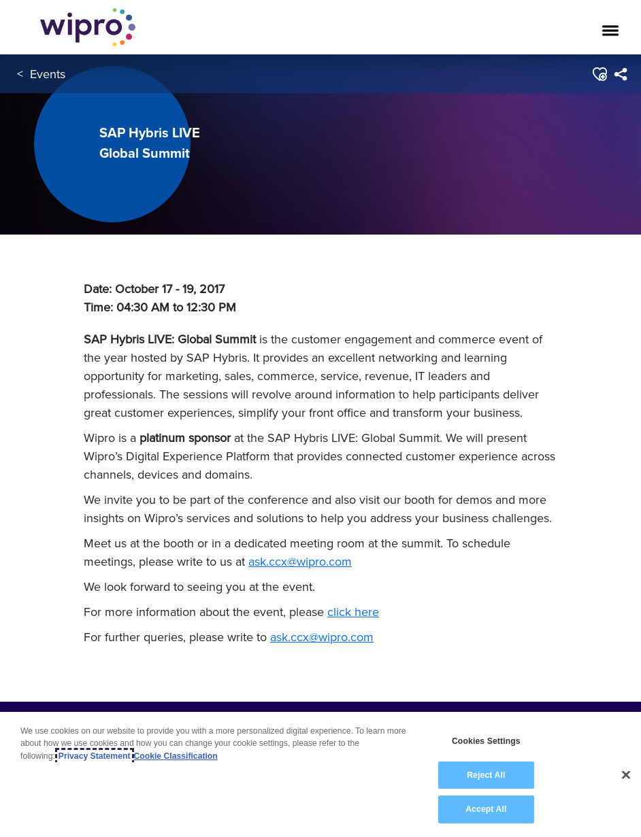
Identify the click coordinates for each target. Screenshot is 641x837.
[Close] (626, 775)
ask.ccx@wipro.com (300, 561)
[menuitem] (620, 74)
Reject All (486, 775)
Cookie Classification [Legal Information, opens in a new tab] (176, 756)
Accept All (485, 809)
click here (353, 611)
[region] (320, 774)
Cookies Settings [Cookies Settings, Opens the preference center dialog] (486, 741)
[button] (599, 74)
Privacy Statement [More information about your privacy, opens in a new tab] (95, 756)
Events (47, 73)
